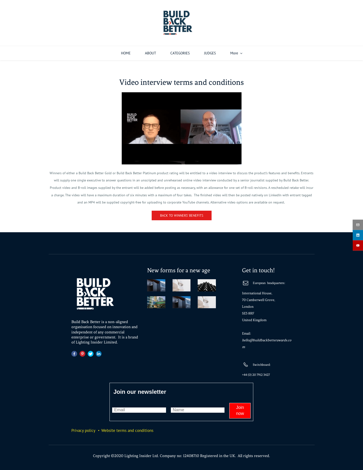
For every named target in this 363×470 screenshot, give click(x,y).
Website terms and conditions (127, 428)
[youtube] (358, 245)
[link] (182, 94)
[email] (358, 225)
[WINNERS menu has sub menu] (247, 51)
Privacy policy (83, 428)
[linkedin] (358, 235)
